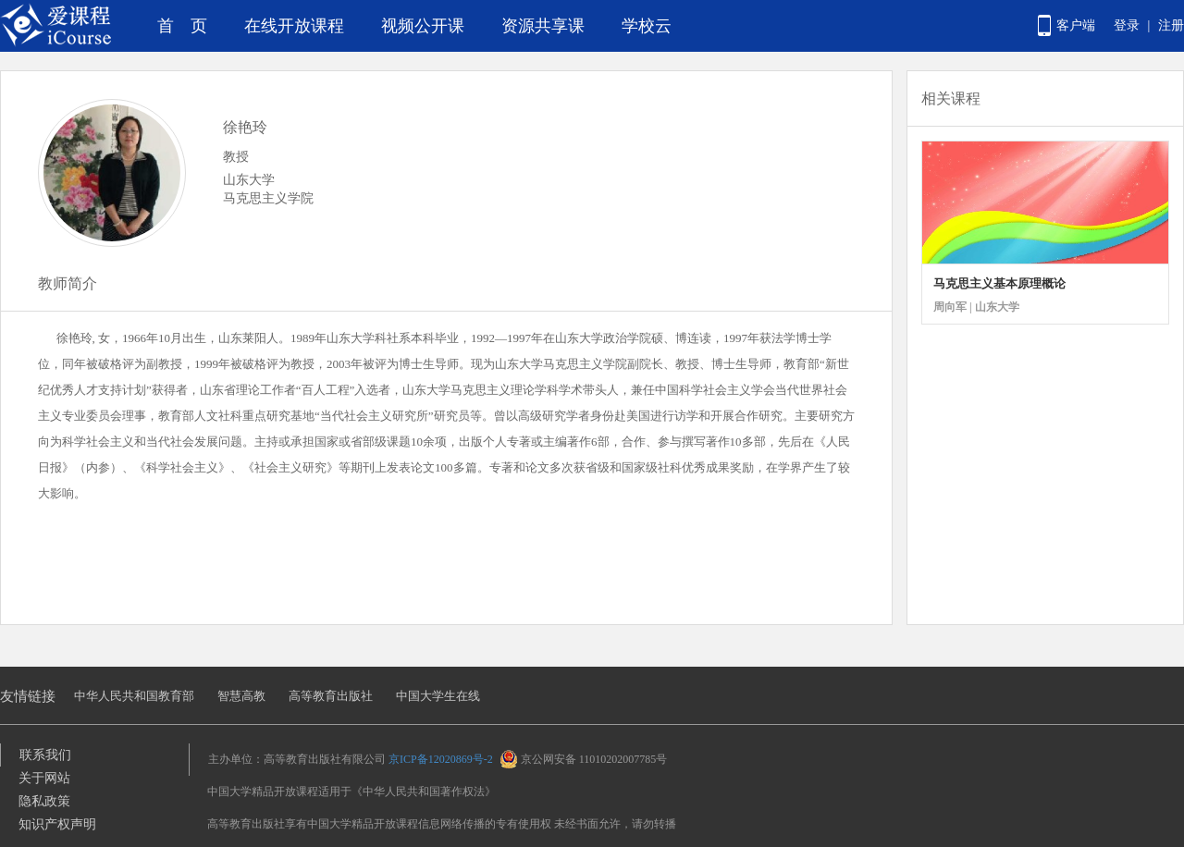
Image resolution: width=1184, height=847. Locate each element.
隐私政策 (44, 801)
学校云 (647, 26)
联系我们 (45, 755)
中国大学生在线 (438, 696)
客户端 (1075, 25)
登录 (1127, 25)
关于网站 (44, 778)
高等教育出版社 (331, 696)
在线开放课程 (294, 26)
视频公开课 (422, 26)
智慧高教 (241, 696)
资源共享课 (543, 26)
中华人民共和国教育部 (134, 696)
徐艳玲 (245, 127)
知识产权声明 (57, 824)
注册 (1171, 25)
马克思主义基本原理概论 (999, 283)
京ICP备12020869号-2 (440, 759)
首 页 (182, 26)
